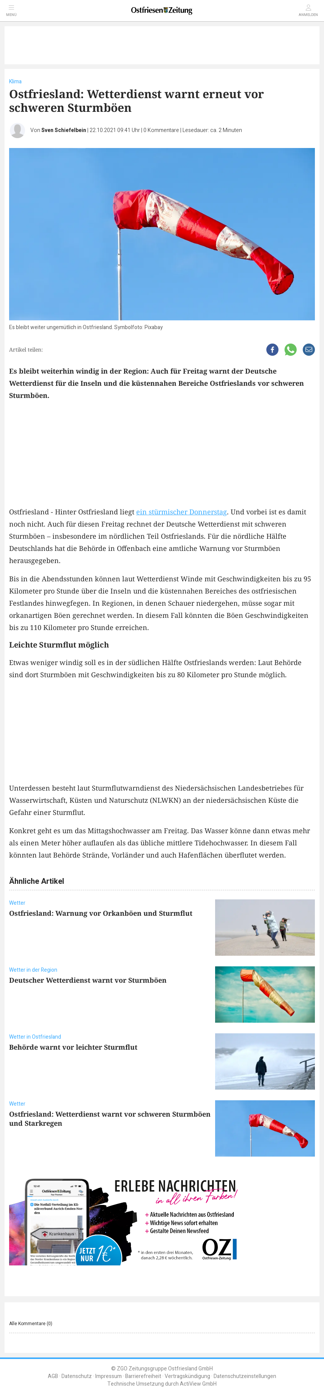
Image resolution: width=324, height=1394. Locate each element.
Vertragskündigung (187, 1376)
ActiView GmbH (198, 1384)
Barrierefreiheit (143, 1376)
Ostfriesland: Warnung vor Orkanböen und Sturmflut (100, 913)
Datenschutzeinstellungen (245, 1376)
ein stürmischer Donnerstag (181, 511)
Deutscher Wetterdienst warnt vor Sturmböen (88, 980)
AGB (53, 1376)
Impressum (108, 1376)
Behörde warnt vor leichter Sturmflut (73, 1047)
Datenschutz (76, 1376)
